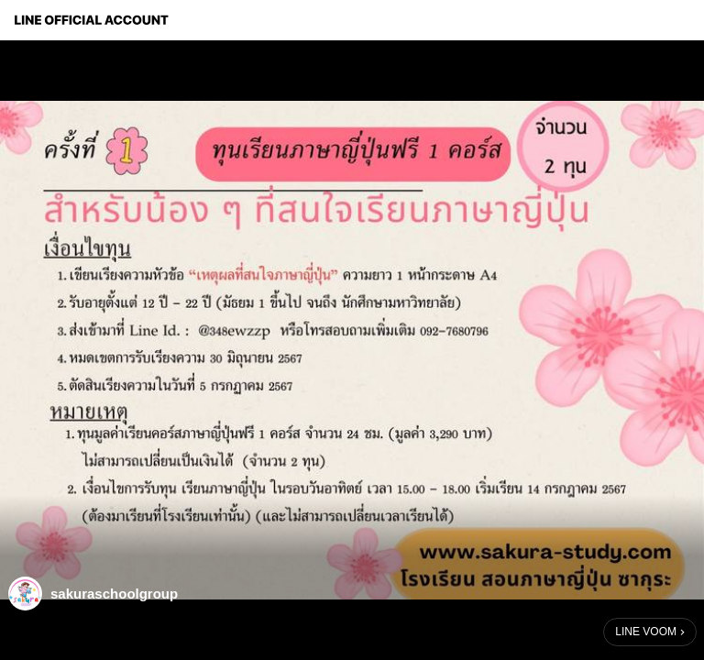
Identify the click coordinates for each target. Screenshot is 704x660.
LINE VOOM (645, 631)
